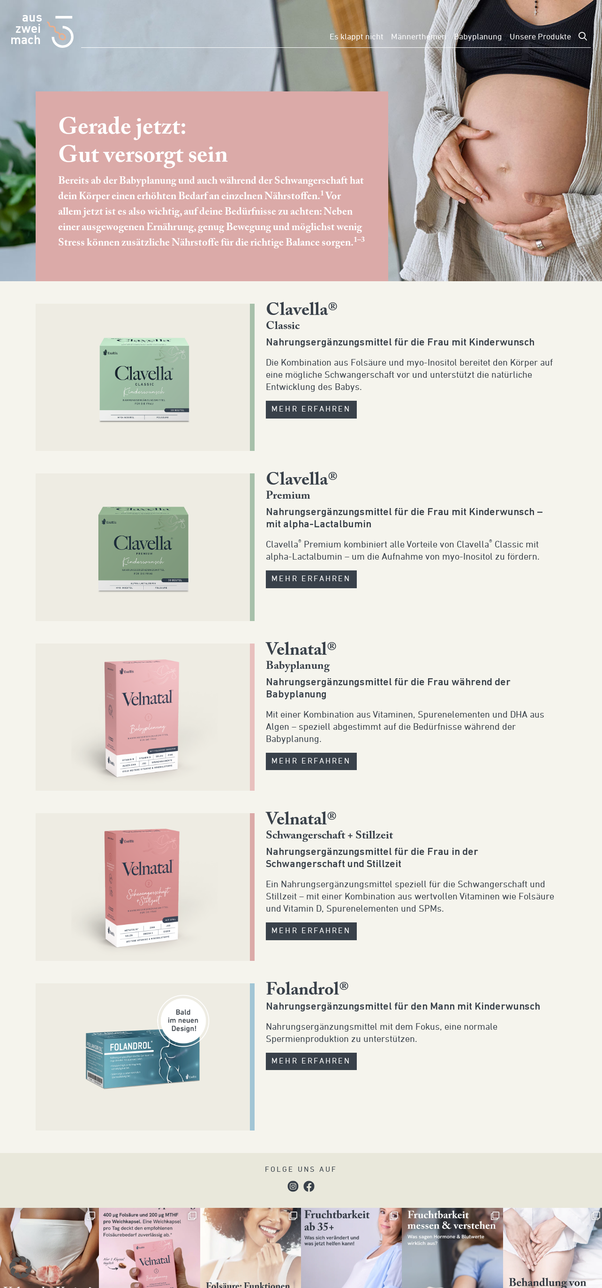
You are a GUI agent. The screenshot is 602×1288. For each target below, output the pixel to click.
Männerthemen (418, 37)
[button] (20, 1267)
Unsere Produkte (540, 37)
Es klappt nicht (357, 37)
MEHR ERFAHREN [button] (311, 409)
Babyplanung (478, 37)
